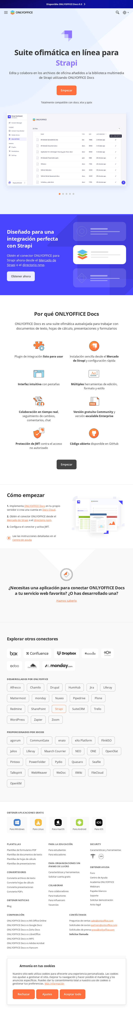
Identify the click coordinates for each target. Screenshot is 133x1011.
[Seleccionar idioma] (125, 12)
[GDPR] (101, 857)
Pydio (58, 762)
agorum (15, 740)
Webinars (95, 886)
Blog (9, 906)
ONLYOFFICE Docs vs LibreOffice (23, 934)
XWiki (78, 773)
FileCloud (97, 773)
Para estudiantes (57, 850)
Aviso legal (95, 904)
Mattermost (18, 698)
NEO (78, 751)
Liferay (107, 687)
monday (40, 698)
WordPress (17, 720)
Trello (97, 709)
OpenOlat (111, 751)
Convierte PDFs (15, 891)
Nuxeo (59, 698)
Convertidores (16, 872)
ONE (93, 751)
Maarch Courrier (55, 751)
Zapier (38, 720)
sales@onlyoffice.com (102, 920)
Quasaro (77, 762)
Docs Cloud (48, 509)
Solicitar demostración (101, 900)
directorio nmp (33, 265)
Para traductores (57, 895)
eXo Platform (83, 740)
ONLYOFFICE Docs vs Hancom (22, 947)
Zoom (55, 720)
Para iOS (99, 829)
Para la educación (60, 844)
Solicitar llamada (78, 934)
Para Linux (38, 829)
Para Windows (17, 829)
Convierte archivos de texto (21, 878)
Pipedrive (79, 698)
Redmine (16, 709)
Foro (92, 873)
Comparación (15, 914)
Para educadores (57, 854)
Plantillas (14, 844)
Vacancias (53, 904)
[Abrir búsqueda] (118, 12)
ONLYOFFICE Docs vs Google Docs (24, 925)
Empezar (66, 90)
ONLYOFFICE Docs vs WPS (20, 938)
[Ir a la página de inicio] (21, 12)
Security (95, 844)
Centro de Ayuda (98, 877)
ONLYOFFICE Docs (34, 506)
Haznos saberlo (66, 601)
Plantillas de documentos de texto (24, 854)
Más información (54, 983)
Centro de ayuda (22, 540)
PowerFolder (37, 762)
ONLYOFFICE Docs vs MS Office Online (26, 920)
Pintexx (15, 762)
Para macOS (58, 829)
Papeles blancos (98, 891)
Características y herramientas (63, 872)
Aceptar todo (72, 994)
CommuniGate (39, 740)
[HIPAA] (93, 857)
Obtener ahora (21, 276)
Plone (98, 698)
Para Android (79, 829)
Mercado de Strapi (17, 520)
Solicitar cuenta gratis (59, 876)
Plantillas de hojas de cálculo (21, 859)
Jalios (13, 751)
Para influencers (56, 900)
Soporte (94, 895)
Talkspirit (16, 773)
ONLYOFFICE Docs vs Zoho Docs (23, 929)
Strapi (59, 709)
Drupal (54, 687)
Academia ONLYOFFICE (102, 882)
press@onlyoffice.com (103, 929)
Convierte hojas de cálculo (20, 882)
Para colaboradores (58, 891)
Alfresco (15, 687)
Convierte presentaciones (20, 887)
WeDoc (61, 773)
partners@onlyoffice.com (104, 925)
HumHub (75, 687)
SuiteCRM (78, 709)
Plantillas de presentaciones (21, 863)
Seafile (96, 762)
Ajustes (47, 994)
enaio (62, 740)
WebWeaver (39, 773)
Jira (92, 687)
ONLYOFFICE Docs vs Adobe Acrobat (26, 943)
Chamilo (35, 687)
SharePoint (38, 709)
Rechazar (24, 994)
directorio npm (42, 520)
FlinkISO (106, 740)
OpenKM (15, 783)
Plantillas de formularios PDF (21, 850)
